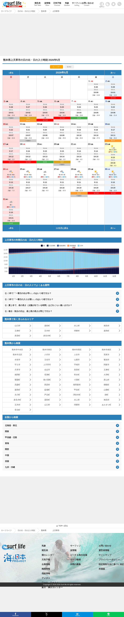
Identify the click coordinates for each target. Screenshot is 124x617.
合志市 (47, 370)
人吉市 (77, 354)
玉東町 (17, 331)
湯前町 (47, 326)
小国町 (77, 380)
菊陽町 (17, 380)
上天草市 (47, 365)
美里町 (17, 336)
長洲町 (47, 375)
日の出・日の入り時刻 (26, 530)
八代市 (47, 354)
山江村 (17, 326)
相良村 (106, 326)
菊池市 (106, 360)
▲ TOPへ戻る (62, 526)
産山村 (106, 380)
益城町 (47, 390)
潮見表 (37, 4)
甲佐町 (77, 390)
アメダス (46, 578)
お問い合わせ (87, 4)
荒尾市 (106, 354)
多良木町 (47, 336)
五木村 (47, 331)
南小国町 (47, 380)
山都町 (106, 390)
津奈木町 (77, 395)
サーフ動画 (75, 559)
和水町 (77, 375)
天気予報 (57, 4)
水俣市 (17, 360)
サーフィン (77, 4)
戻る (11, 73)
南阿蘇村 (77, 385)
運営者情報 (104, 550)
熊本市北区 (17, 354)
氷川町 (17, 395)
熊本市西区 (77, 350)
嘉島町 (106, 331)
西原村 (47, 385)
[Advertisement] (62, 35)
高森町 (17, 385)
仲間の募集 (75, 564)
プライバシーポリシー (109, 559)
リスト (69, 67)
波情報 (47, 4)
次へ (112, 73)
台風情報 (46, 564)
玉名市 (47, 360)
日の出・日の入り (50, 583)
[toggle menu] (120, 3)
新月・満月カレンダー (52, 587)
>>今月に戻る (62, 228)
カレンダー (56, 67)
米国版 (102, 569)
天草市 (17, 370)
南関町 (17, 375)
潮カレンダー (48, 555)
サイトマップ (105, 555)
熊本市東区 (47, 350)
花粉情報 (46, 573)
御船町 (106, 385)
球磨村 (77, 331)
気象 (67, 4)
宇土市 (17, 365)
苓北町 (17, 410)
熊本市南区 (106, 350)
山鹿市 (77, 360)
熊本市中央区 (17, 350)
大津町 (106, 375)
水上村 (77, 326)
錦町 (106, 395)
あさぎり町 (106, 405)
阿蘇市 (106, 365)
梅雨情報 (46, 569)
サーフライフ (6, 530)
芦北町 (47, 395)
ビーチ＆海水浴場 (78, 555)
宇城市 (77, 365)
